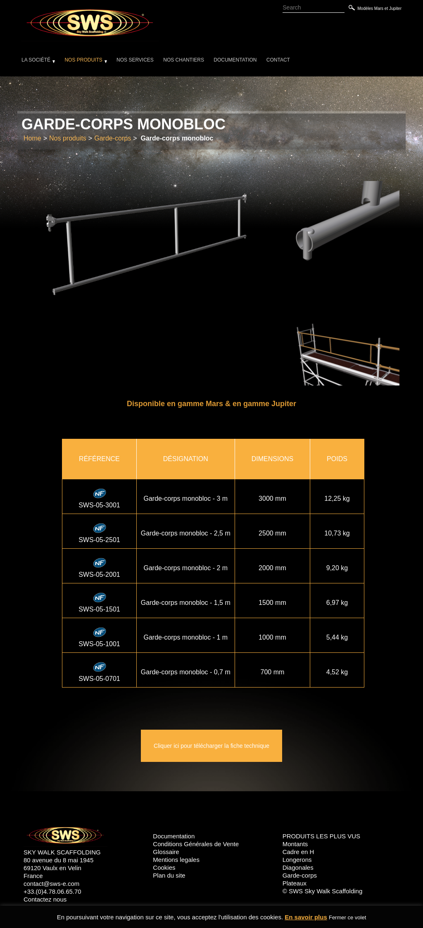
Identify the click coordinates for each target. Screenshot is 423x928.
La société (35, 60)
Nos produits (83, 60)
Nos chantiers (183, 60)
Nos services (135, 60)
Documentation (235, 60)
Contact (278, 60)
